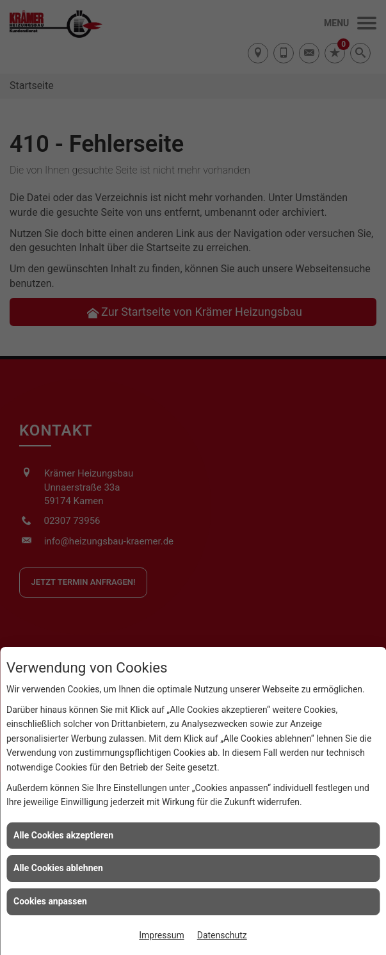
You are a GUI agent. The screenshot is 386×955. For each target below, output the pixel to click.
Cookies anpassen (50, 901)
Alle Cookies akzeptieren (63, 835)
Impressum (161, 935)
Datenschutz (222, 935)
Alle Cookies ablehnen (58, 868)
